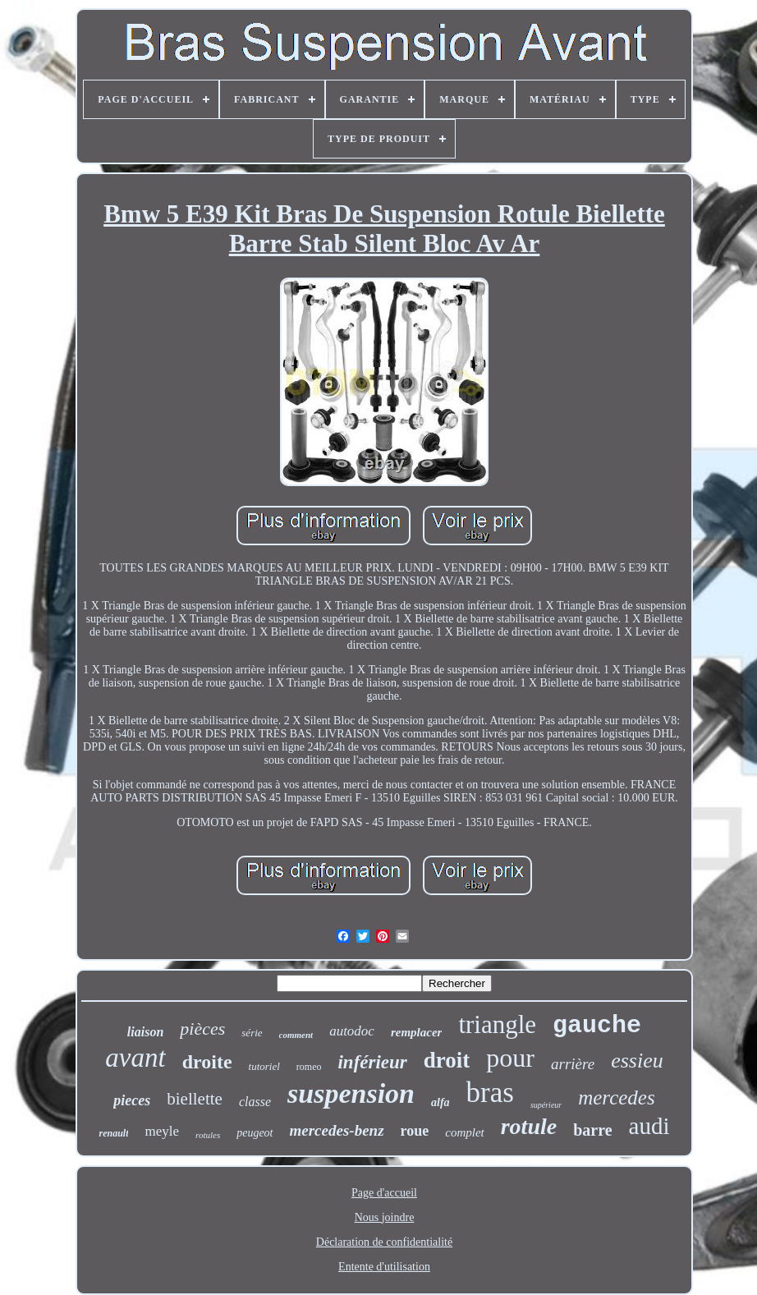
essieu (637, 1060)
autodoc (351, 1031)
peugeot (254, 1133)
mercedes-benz (337, 1130)
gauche (597, 1026)
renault (113, 1133)
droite (207, 1061)
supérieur (546, 1104)
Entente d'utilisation (384, 1267)
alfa (440, 1102)
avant (135, 1057)
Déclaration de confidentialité (384, 1242)
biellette (195, 1099)
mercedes (616, 1097)
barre (592, 1130)
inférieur (371, 1062)
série (251, 1032)
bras (490, 1093)
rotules (207, 1135)
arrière (572, 1063)
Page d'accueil (384, 1193)
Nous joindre (385, 1217)
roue (415, 1131)
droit (447, 1060)
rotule (529, 1126)
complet (464, 1132)
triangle (497, 1024)
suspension (351, 1093)
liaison (145, 1032)
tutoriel (264, 1066)
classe (255, 1102)
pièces (202, 1028)
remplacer (416, 1032)
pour (510, 1057)
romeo (309, 1066)
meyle (162, 1131)
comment (296, 1035)
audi (649, 1126)
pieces (131, 1100)
